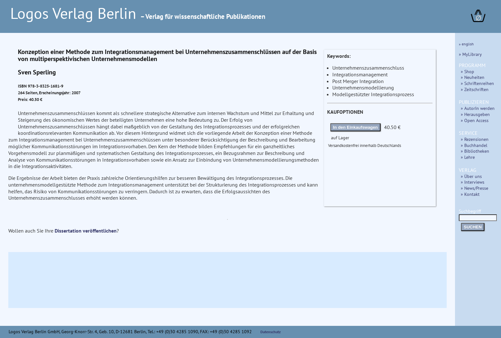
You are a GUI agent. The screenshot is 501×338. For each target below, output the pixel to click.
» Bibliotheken (475, 151)
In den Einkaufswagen (355, 127)
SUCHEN (473, 227)
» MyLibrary (470, 54)
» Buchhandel (474, 145)
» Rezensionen (475, 139)
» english (466, 44)
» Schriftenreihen (477, 83)
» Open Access (475, 120)
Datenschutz (270, 331)
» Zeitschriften (475, 89)
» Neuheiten (472, 77)
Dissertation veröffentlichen (86, 230)
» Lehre (468, 157)
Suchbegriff (478, 214)
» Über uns (471, 176)
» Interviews (472, 182)
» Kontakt (470, 194)
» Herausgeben (475, 114)
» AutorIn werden (478, 108)
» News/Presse (474, 188)
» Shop (467, 71)
